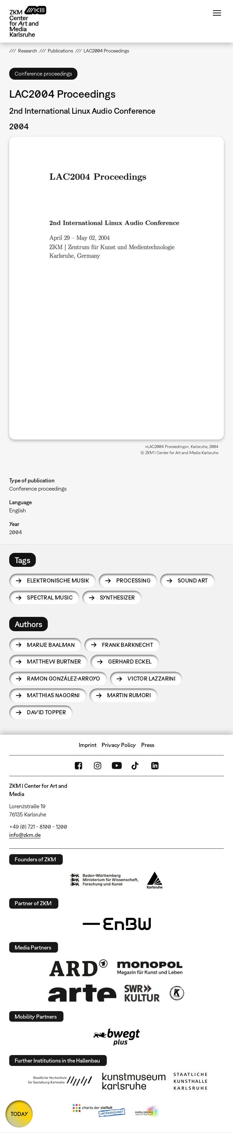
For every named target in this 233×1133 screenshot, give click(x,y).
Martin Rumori (129, 695)
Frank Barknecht (127, 645)
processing (133, 580)
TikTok (136, 765)
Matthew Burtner (54, 661)
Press (147, 745)
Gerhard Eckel (129, 661)
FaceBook (78, 765)
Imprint (88, 745)
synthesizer (117, 597)
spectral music (50, 597)
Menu (217, 12)
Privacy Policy (119, 745)
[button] (116, 288)
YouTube (116, 765)
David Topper (46, 712)
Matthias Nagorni (53, 695)
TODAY (19, 1114)
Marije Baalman (51, 645)
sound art (193, 580)
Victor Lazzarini (151, 678)
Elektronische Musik (58, 580)
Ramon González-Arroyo (63, 678)
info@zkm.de (25, 835)
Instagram (97, 765)
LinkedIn (155, 765)
